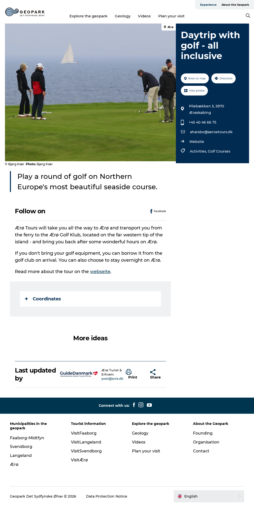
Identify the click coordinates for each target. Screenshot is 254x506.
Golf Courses (219, 151)
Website (196, 141)
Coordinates (43, 299)
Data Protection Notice (106, 496)
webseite (100, 271)
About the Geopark (235, 4)
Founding (203, 433)
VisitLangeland (86, 442)
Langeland (21, 455)
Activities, (199, 151)
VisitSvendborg (86, 451)
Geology (122, 16)
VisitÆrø (79, 460)
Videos (144, 16)
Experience (208, 4)
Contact (201, 451)
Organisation (206, 442)
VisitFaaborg (83, 433)
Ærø (14, 464)
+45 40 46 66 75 (202, 122)
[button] (134, 374)
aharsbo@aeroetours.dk (211, 132)
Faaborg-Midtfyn (27, 438)
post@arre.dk (112, 378)
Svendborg (21, 446)
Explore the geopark (88, 16)
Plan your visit (171, 16)
